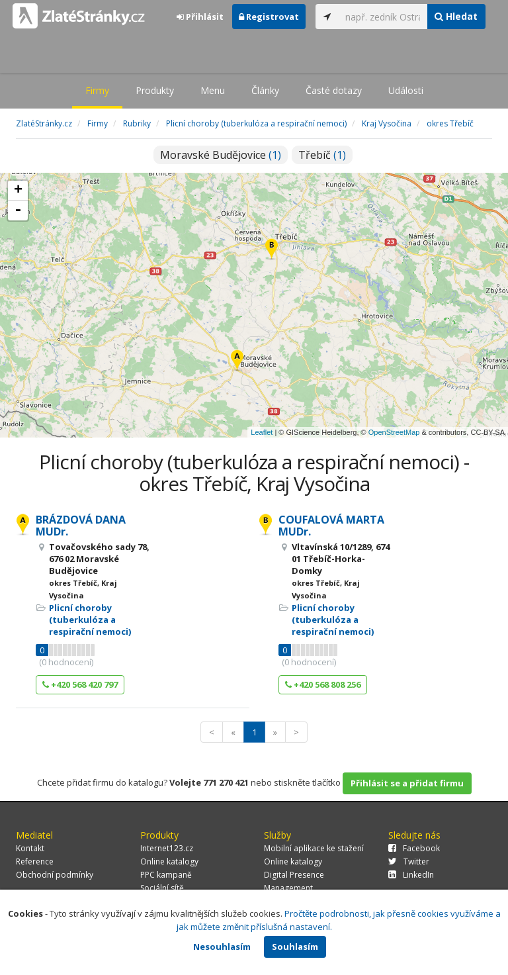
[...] (383, 16)
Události (405, 90)
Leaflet (262, 432)
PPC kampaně (166, 874)
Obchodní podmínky (54, 874)
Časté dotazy (334, 90)
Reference (35, 861)
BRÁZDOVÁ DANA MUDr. (81, 525)
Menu (212, 90)
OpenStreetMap (394, 432)
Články (265, 90)
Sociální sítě (162, 888)
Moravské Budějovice (220, 155)
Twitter (408, 861)
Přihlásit (200, 17)
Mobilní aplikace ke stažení (314, 848)
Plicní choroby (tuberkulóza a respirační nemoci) (90, 619)
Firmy (97, 90)
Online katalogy (169, 861)
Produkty (155, 90)
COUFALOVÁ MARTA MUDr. (331, 525)
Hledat (456, 16)
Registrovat (269, 17)
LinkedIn (411, 874)
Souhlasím (295, 946)
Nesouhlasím (222, 946)
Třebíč (322, 155)
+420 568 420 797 (80, 684)
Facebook (414, 848)
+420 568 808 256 (322, 684)
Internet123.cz (166, 848)
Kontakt (30, 848)
